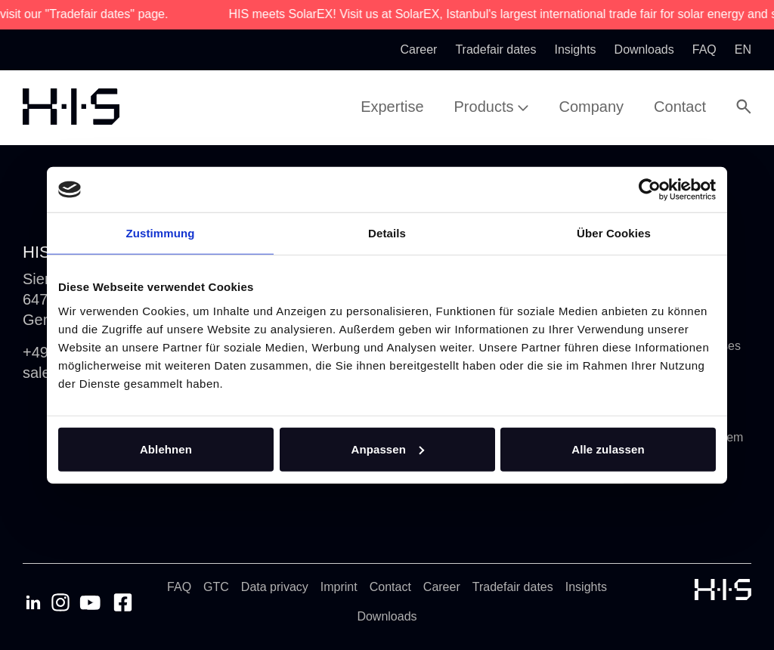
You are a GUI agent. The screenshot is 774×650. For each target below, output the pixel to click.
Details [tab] (387, 233)
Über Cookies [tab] (614, 233)
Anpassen (388, 448)
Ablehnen (166, 448)
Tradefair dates (512, 586)
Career (441, 586)
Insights (586, 586)
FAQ (179, 586)
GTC (216, 586)
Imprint (339, 586)
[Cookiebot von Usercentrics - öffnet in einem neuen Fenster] (650, 189)
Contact (390, 586)
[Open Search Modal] (743, 106)
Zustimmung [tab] (160, 233)
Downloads (386, 616)
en (743, 49)
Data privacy (274, 586)
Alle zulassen (607, 448)
